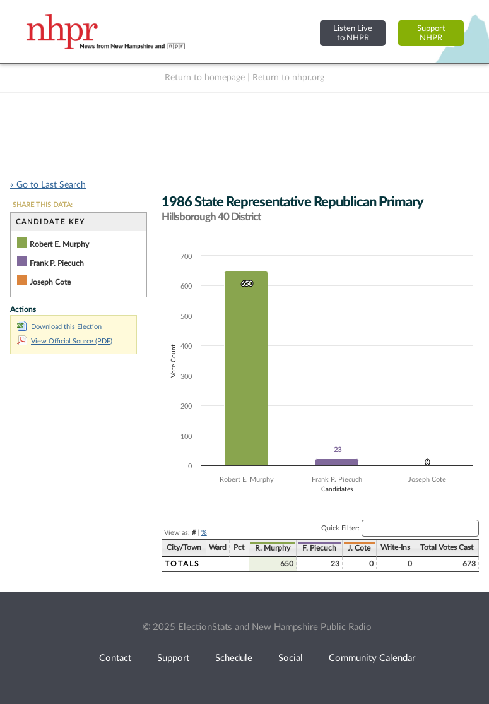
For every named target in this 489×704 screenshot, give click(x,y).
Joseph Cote (50, 282)
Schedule (233, 658)
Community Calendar (372, 658)
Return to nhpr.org (288, 77)
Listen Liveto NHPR (352, 33)
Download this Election (59, 326)
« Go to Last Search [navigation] (48, 185)
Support (173, 658)
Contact (115, 658)
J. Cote (359, 548)
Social (290, 658)
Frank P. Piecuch (57, 263)
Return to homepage (205, 77)
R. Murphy (272, 548)
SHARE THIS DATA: (43, 204)
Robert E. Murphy (59, 244)
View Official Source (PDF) (64, 341)
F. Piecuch (319, 548)
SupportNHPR (431, 33)
